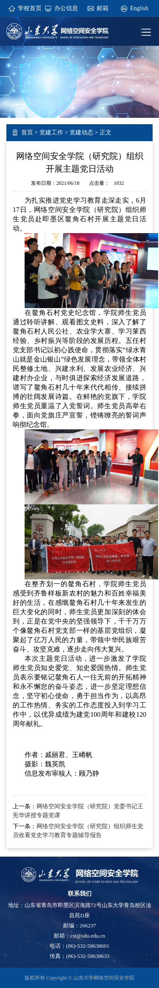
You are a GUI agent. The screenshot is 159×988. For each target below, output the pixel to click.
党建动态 (81, 132)
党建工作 (51, 132)
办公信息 (66, 8)
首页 (27, 132)
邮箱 (103, 8)
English (139, 8)
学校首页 (30, 8)
